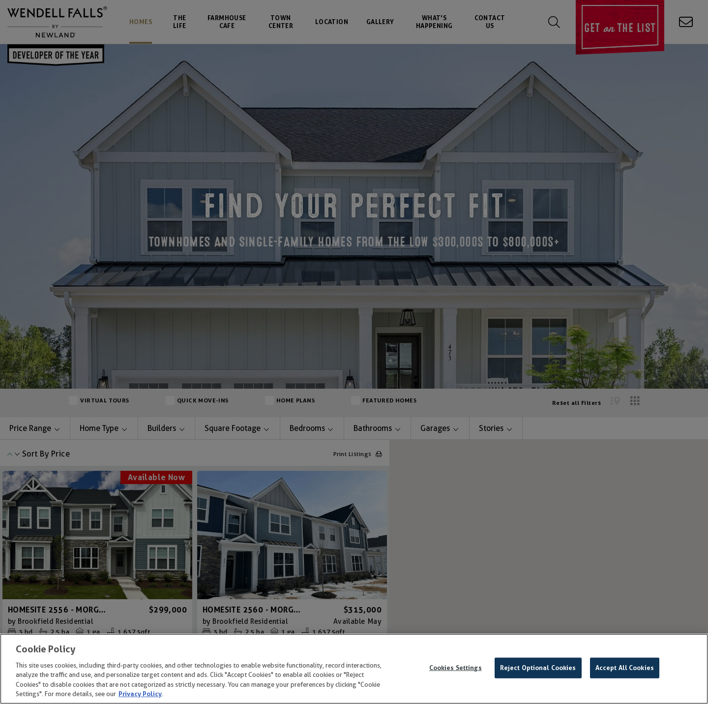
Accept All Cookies (624, 668)
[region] (354, 669)
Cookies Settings (455, 668)
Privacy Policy (140, 694)
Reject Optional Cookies (538, 668)
